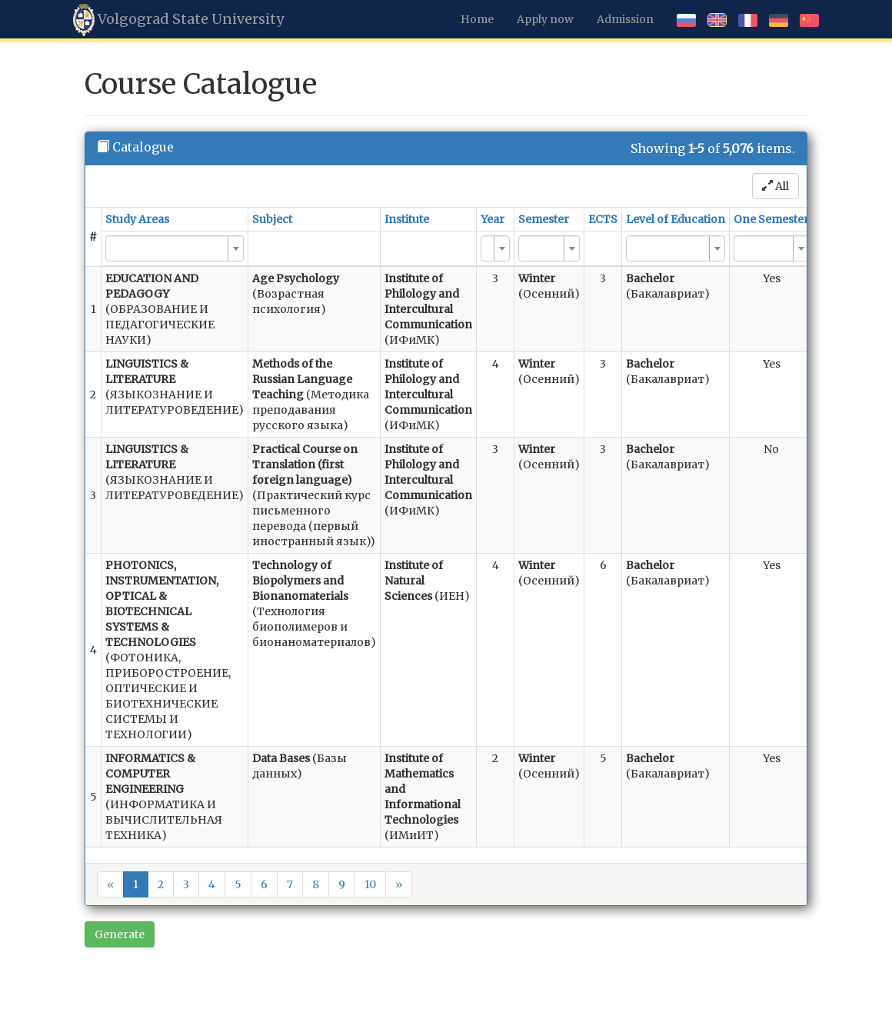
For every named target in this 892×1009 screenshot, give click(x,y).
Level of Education (675, 219)
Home (477, 19)
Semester (543, 219)
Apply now (545, 19)
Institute (406, 219)
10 (370, 884)
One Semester (771, 219)
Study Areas (137, 219)
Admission (625, 19)
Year (492, 219)
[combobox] (174, 248)
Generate (120, 934)
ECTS (602, 219)
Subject (272, 219)
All (775, 186)
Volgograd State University (178, 20)
